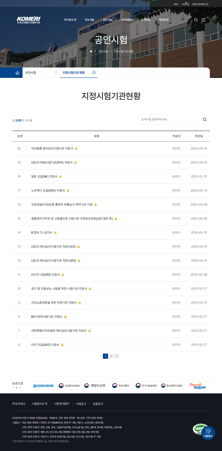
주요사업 (89, 19)
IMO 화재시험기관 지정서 (49, 316)
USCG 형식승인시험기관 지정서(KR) (55, 260)
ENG (176, 4)
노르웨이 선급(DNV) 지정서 (50, 190)
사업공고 (81, 403)
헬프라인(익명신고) (200, 4)
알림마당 (164, 19)
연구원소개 (70, 19)
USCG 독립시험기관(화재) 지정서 (54, 162)
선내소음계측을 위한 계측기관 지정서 (56, 302)
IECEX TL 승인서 (44, 232)
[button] (13, 387)
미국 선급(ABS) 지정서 (47, 344)
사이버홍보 (127, 19)
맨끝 (116, 356)
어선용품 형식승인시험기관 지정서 (54, 148)
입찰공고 (98, 403)
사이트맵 (185, 4)
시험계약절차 (61, 403)
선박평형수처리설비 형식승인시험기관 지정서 (61, 330)
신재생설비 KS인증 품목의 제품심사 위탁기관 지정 (64, 204)
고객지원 (146, 19)
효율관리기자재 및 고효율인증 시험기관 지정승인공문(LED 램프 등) (74, 218)
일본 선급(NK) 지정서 (46, 176)
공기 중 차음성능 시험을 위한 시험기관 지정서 (61, 288)
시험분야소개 (39, 403)
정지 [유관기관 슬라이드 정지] (16, 387)
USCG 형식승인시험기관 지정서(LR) (55, 246)
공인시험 (107, 19)
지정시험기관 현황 (74, 72)
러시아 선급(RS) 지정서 (47, 274)
